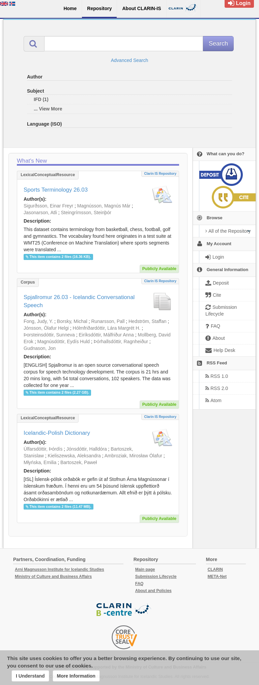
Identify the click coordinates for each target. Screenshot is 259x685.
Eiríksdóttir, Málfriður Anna (106, 334)
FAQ (139, 583)
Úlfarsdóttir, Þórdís (43, 449)
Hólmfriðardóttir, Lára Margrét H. (107, 328)
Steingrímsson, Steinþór (86, 212)
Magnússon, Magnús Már (104, 205)
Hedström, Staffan (147, 321)
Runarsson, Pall (108, 321)
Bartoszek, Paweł (78, 462)
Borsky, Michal (72, 321)
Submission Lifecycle (156, 576)
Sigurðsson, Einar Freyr (48, 205)
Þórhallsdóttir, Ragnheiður (121, 341)
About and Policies (153, 590)
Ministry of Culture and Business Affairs (53, 576)
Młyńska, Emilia (40, 462)
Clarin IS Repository (160, 173)
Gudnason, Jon (40, 348)
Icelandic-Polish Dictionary (57, 433)
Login (239, 3)
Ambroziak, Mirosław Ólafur (133, 455)
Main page (145, 569)
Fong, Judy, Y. (38, 321)
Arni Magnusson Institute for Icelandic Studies (59, 569)
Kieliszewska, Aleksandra (74, 455)
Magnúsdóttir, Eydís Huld (63, 341)
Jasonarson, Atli (40, 212)
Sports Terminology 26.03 (56, 190)
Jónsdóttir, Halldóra (86, 449)
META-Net (217, 576)
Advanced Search (129, 60)
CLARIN (215, 569)
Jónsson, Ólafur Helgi (46, 328)
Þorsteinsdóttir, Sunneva (49, 334)
